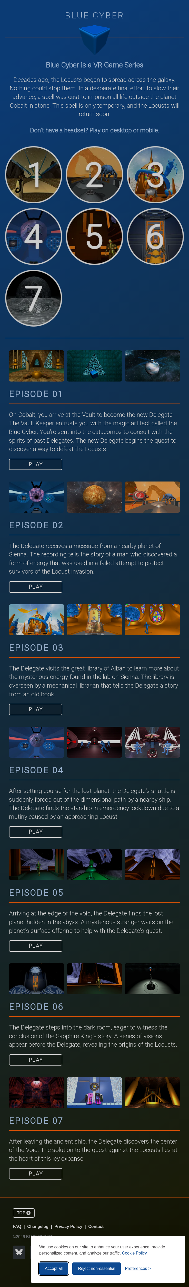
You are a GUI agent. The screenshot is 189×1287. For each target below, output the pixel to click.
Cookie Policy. (135, 1253)
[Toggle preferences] (138, 1268)
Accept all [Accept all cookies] (54, 1268)
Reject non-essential (96, 1268)
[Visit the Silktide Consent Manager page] (170, 1268)
